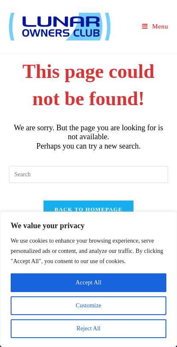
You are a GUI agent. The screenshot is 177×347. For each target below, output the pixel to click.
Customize (89, 305)
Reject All (88, 328)
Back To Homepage (88, 209)
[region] (88, 279)
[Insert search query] (88, 174)
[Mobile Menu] (155, 26)
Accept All (88, 282)
